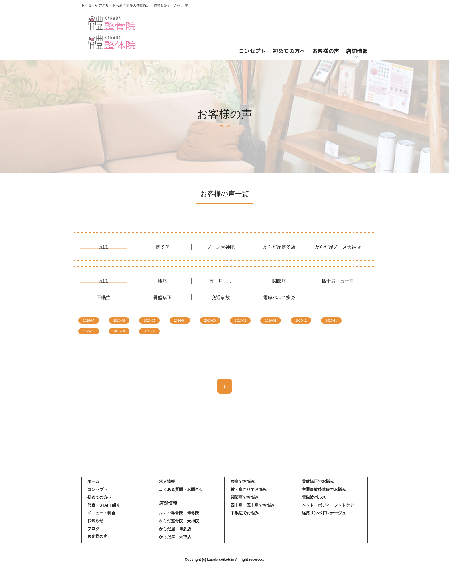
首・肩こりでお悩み (249, 489)
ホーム (93, 481)
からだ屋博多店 (279, 247)
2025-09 (119, 331)
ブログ (93, 528)
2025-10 (88, 331)
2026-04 (180, 320)
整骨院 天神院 (185, 521)
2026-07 (88, 320)
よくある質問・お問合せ (181, 489)
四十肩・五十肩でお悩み (253, 505)
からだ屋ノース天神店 (338, 247)
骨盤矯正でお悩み (318, 481)
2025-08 (149, 331)
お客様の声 (325, 51)
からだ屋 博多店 (175, 529)
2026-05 (149, 320)
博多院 (162, 247)
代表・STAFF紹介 (103, 505)
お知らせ (95, 520)
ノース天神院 (221, 247)
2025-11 (331, 320)
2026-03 (210, 320)
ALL (103, 247)
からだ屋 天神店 (175, 536)
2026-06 (119, 320)
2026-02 (240, 320)
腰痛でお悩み (243, 481)
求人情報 (167, 481)
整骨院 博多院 (185, 513)
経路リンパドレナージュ (324, 513)
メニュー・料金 (101, 513)
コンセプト (252, 51)
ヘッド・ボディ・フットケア (328, 505)
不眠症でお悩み (245, 513)
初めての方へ (289, 51)
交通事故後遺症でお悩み (324, 489)
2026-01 (270, 320)
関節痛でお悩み (245, 497)
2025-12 (301, 320)
